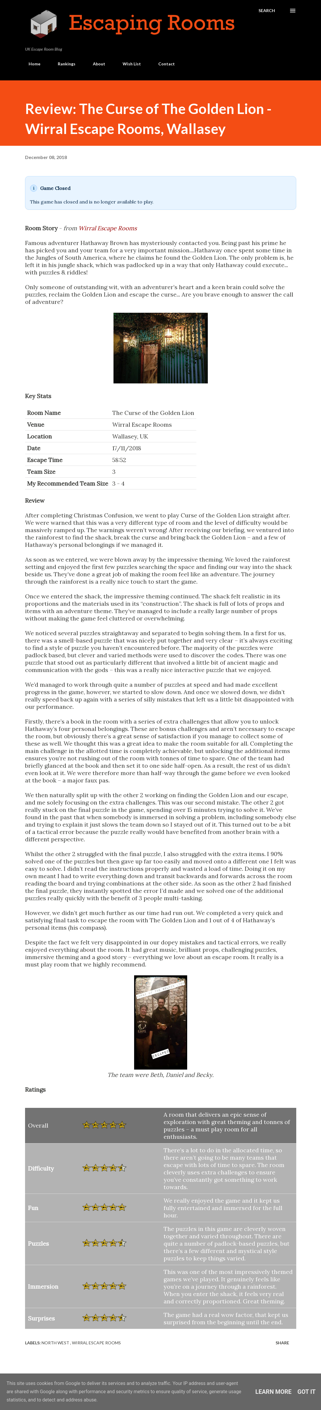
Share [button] (282, 1342)
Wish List (128, 63)
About (95, 63)
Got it (306, 1391)
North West (56, 1342)
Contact (163, 63)
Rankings (63, 63)
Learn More (273, 1391)
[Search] (267, 10)
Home (31, 63)
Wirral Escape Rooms (107, 228)
